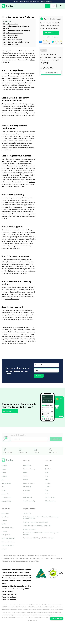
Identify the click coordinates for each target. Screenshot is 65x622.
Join (47, 6)
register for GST (19, 186)
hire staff (15, 313)
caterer (32, 60)
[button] (60, 5)
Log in (53, 6)
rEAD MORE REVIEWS (51, 73)
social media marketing (12, 299)
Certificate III (15, 85)
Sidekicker (21, 317)
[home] (7, 6)
